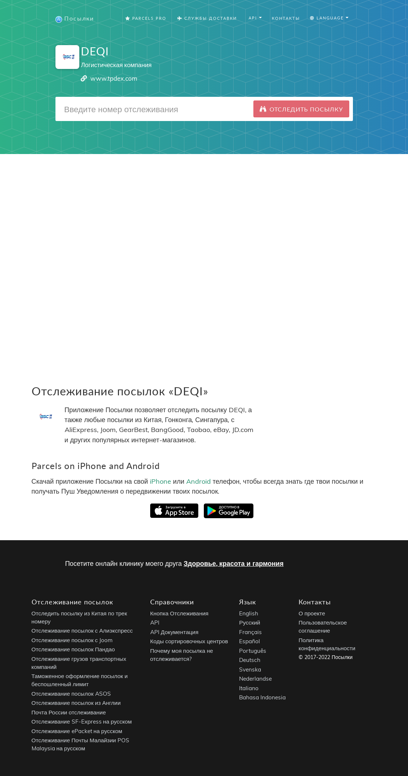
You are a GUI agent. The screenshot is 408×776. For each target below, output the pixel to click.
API (154, 622)
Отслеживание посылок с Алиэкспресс (82, 630)
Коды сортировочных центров (189, 641)
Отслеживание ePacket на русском (77, 731)
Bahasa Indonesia (262, 697)
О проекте (312, 613)
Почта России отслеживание (69, 712)
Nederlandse (255, 678)
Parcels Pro (145, 18)
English (248, 613)
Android (198, 481)
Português (252, 650)
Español (249, 641)
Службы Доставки (207, 18)
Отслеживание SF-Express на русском (82, 721)
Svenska (250, 669)
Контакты (286, 18)
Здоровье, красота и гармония (234, 563)
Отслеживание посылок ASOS (71, 693)
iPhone (160, 481)
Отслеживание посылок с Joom (72, 640)
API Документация (174, 632)
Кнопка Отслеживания (179, 613)
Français (250, 632)
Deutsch (249, 659)
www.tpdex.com (113, 78)
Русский (249, 622)
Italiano (249, 688)
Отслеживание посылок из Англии (76, 702)
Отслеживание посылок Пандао (73, 649)
